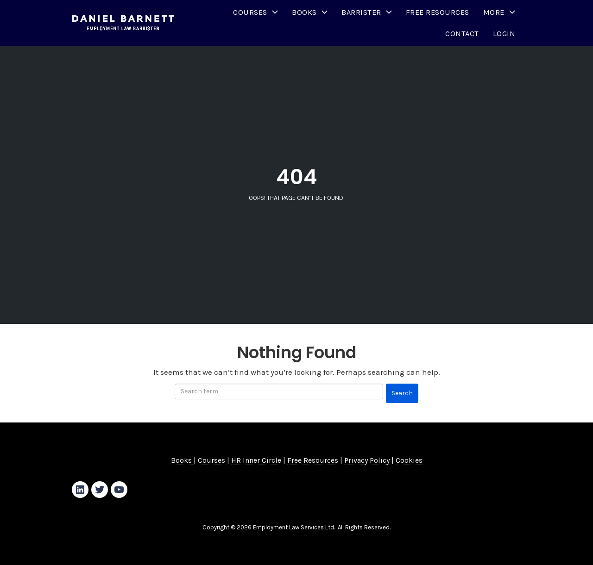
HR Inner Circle (256, 460)
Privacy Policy (367, 460)
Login (504, 33)
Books (304, 12)
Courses (250, 12)
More (494, 12)
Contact (462, 33)
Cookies (409, 460)
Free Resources (437, 12)
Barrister (361, 12)
